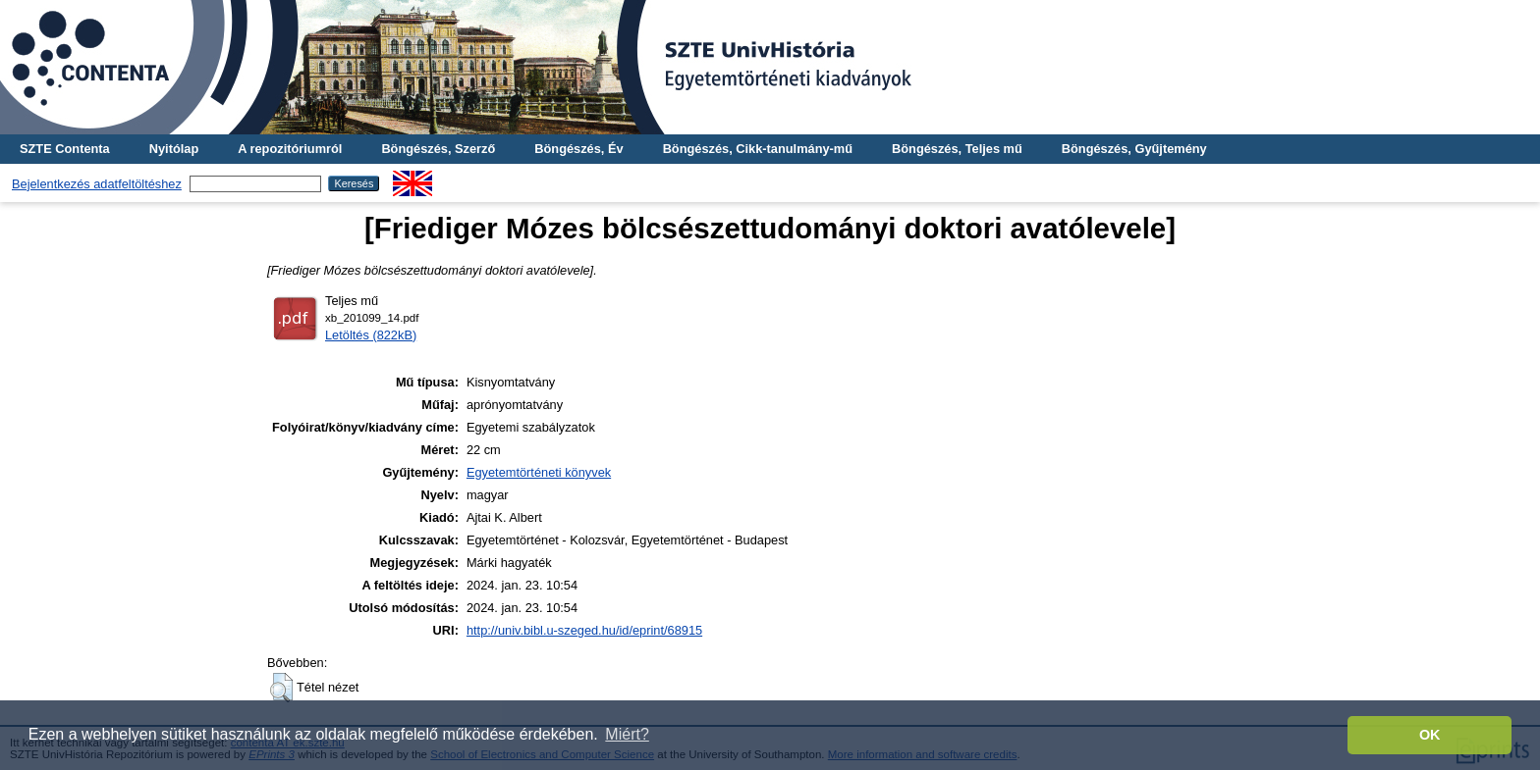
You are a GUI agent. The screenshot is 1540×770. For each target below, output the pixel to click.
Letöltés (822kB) (370, 335)
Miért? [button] (626, 734)
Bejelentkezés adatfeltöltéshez (97, 184)
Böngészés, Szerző (438, 148)
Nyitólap (173, 148)
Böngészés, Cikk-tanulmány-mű (757, 148)
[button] (281, 687)
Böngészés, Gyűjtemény (1134, 148)
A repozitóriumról (290, 148)
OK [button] (1430, 735)
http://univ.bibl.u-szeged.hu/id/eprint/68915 (584, 630)
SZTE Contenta (65, 148)
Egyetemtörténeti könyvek (539, 472)
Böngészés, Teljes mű (957, 148)
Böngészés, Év (578, 148)
